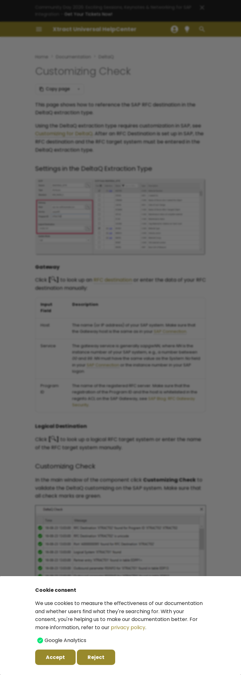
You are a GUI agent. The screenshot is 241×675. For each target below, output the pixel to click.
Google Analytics (65, 640)
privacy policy (128, 627)
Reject (96, 657)
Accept (55, 657)
